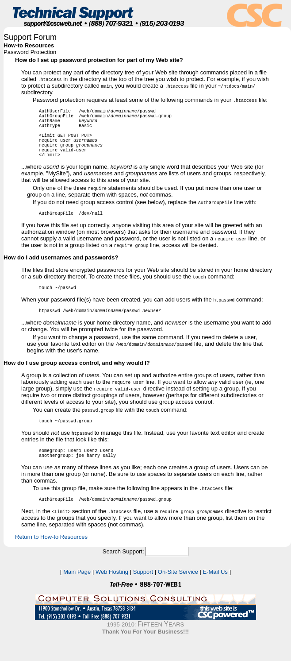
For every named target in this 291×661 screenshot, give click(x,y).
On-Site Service (178, 594)
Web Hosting (112, 594)
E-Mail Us (215, 594)
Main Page (77, 594)
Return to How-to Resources (51, 559)
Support (143, 594)
